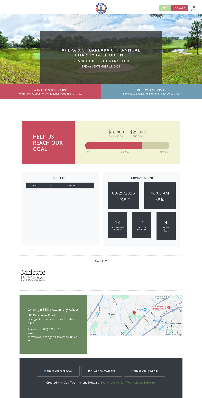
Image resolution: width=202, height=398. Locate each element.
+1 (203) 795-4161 (49, 329)
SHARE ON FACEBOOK (58, 371)
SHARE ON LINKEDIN (144, 371)
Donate (180, 8)
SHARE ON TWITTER (101, 371)
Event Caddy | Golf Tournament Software (128, 382)
